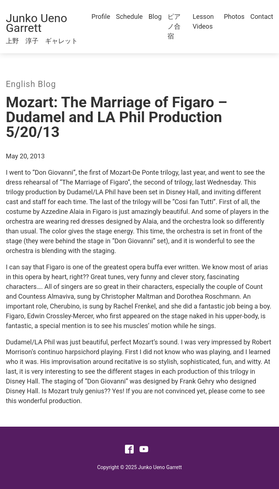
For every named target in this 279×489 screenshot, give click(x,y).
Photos (234, 16)
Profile (101, 16)
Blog (155, 16)
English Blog (31, 84)
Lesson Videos (203, 21)
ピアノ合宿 (174, 26)
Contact (261, 16)
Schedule (129, 16)
